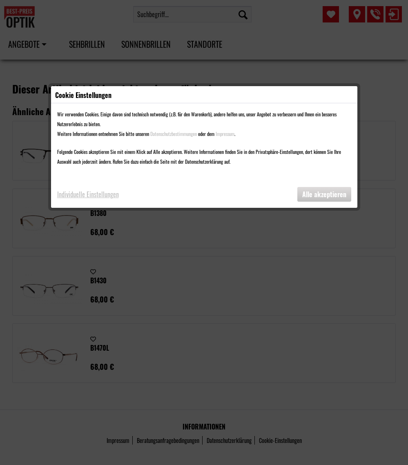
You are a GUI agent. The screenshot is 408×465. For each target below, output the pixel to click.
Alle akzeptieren (324, 194)
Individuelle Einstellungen (88, 194)
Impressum (225, 133)
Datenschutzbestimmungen (173, 133)
